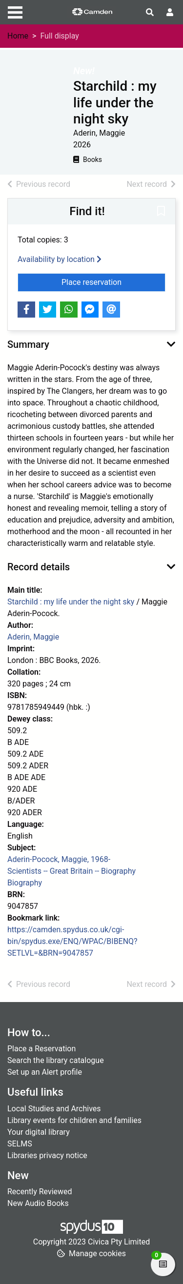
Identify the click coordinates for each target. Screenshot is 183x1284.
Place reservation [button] (113, 281)
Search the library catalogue (55, 1060)
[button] (161, 211)
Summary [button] (28, 344)
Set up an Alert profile (44, 1072)
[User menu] (170, 12)
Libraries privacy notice (47, 1155)
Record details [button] (38, 567)
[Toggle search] (150, 12)
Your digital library (38, 1132)
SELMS (19, 1143)
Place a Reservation (41, 1048)
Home (17, 35)
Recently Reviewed (39, 1191)
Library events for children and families (74, 1120)
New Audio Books (38, 1203)
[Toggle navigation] (15, 11)
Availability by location (60, 259)
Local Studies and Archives (54, 1108)
